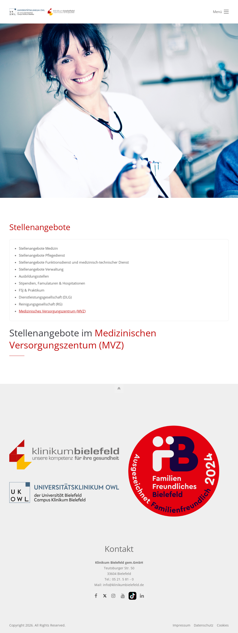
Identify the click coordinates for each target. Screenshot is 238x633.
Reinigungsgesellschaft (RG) (40, 304)
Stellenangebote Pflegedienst (42, 255)
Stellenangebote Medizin (38, 248)
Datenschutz (203, 625)
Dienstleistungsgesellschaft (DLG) (45, 297)
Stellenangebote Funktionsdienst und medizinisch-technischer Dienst (74, 262)
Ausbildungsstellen (34, 276)
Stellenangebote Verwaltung (41, 269)
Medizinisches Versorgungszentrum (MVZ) (52, 311)
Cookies (223, 625)
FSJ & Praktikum (31, 290)
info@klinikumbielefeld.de (123, 585)
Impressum (181, 625)
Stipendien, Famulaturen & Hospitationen (52, 283)
